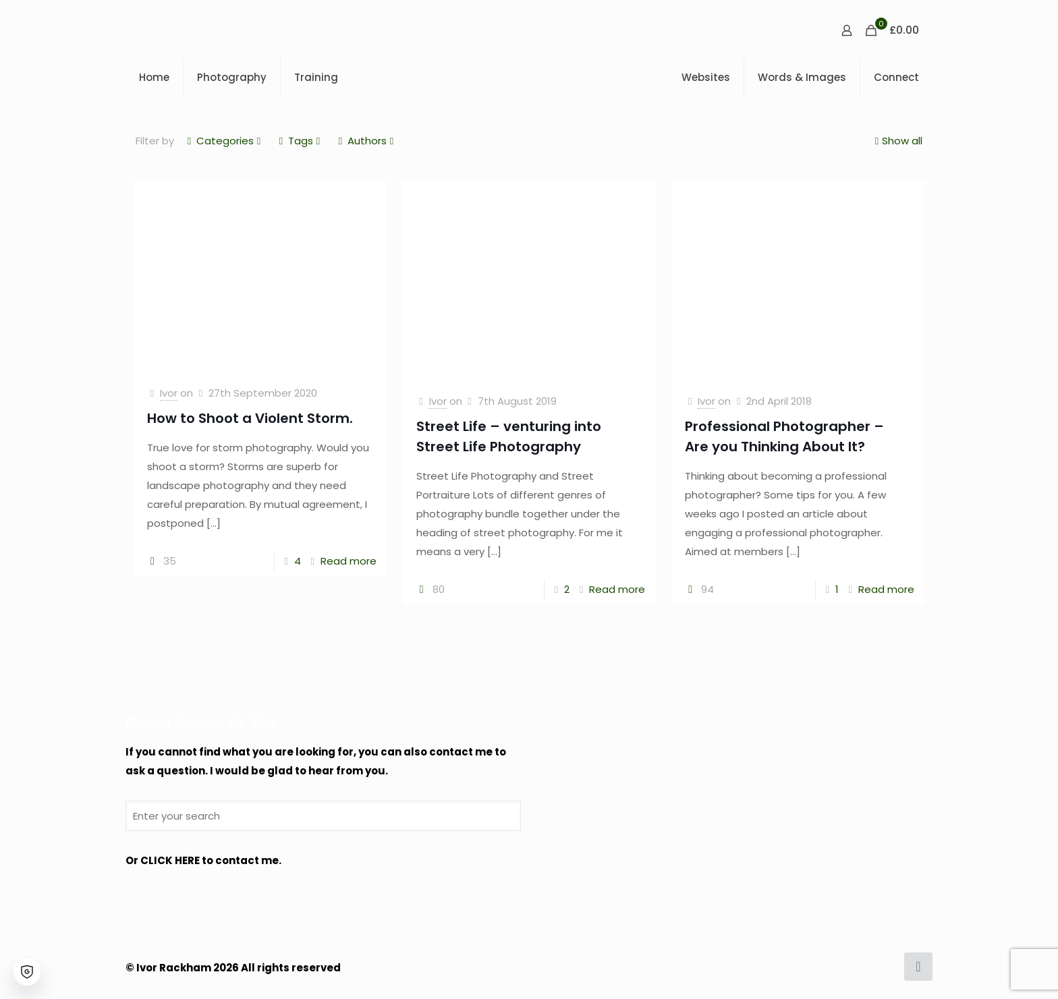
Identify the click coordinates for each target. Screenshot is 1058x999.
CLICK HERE (170, 860)
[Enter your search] (323, 816)
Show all (897, 141)
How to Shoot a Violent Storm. (250, 418)
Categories (224, 141)
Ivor (168, 393)
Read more (349, 561)
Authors (366, 141)
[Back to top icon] (918, 966)
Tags (299, 141)
